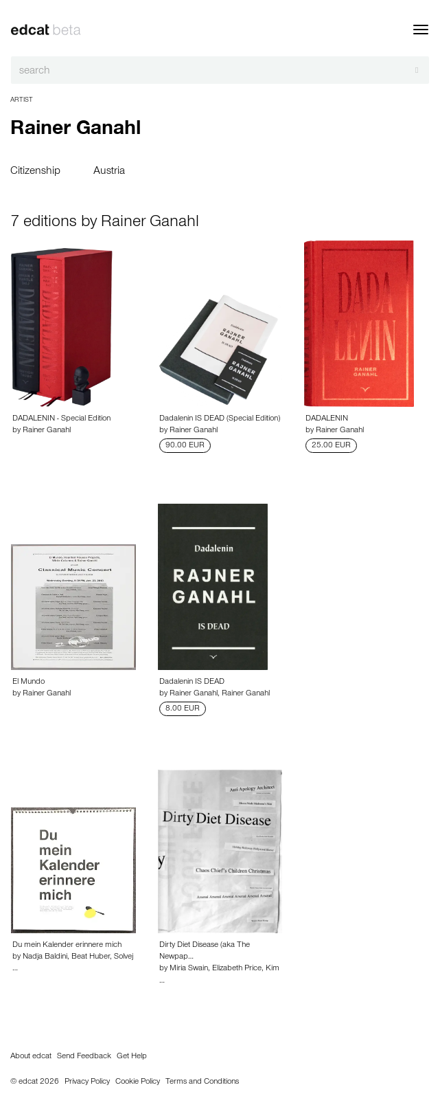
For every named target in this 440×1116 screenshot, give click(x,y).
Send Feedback (84, 1057)
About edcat (30, 1057)
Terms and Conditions (202, 1082)
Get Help (132, 1057)
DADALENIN (326, 419)
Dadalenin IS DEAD (191, 682)
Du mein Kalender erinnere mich (66, 945)
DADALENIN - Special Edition (61, 419)
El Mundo (28, 682)
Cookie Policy (137, 1082)
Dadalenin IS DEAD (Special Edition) (219, 419)
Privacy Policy (87, 1082)
